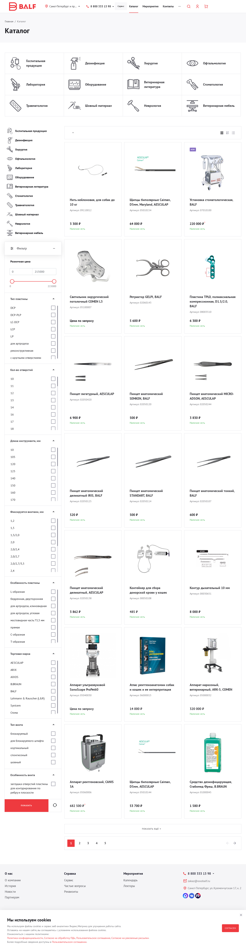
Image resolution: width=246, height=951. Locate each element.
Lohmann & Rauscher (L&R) (28, 698)
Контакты (168, 6)
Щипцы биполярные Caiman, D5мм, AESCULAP (150, 784)
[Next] (234, 843)
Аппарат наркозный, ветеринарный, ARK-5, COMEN (211, 687)
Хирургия (151, 63)
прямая (15, 627)
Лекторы (129, 886)
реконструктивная (22, 350)
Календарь (130, 880)
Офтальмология (214, 63)
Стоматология (213, 84)
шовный (16, 762)
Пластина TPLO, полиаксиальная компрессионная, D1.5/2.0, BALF (212, 301)
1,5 (12, 528)
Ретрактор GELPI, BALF (146, 297)
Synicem (16, 705)
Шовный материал (98, 106)
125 (13, 471)
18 (12, 428)
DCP (13, 308)
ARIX (14, 670)
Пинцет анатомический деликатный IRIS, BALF (86, 493)
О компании (13, 880)
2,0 (12, 542)
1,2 (12, 520)
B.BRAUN (16, 684)
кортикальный (20, 748)
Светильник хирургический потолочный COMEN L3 (89, 299)
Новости (10, 892)
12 (12, 393)
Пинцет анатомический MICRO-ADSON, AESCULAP (212, 396)
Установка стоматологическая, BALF (211, 202)
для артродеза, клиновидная (29, 606)
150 (13, 485)
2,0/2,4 (15, 549)
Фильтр (33, 248)
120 (13, 464)
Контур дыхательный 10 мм (210, 588)
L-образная (18, 591)
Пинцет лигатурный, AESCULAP (92, 394)
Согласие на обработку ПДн (59, 938)
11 (12, 386)
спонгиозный (19, 755)
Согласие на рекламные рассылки (130, 938)
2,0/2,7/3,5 (17, 563)
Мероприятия (151, 6)
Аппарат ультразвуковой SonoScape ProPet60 (87, 687)
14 (12, 407)
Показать (26, 805)
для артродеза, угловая (25, 613)
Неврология (152, 106)
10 (12, 379)
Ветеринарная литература (154, 84)
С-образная (18, 634)
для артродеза (20, 343)
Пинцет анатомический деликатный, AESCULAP (86, 590)
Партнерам (12, 897)
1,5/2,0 (15, 535)
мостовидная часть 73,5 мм (27, 620)
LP (12, 336)
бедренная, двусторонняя (27, 599)
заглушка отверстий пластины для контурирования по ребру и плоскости (29, 788)
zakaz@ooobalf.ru (199, 881)
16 (12, 414)
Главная (9, 21)
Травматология (37, 106)
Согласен (230, 928)
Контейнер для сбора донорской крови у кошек (148, 590)
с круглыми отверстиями (26, 358)
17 (12, 421)
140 (13, 478)
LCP (13, 329)
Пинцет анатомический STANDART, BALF (146, 493)
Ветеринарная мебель (219, 106)
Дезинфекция (95, 63)
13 (12, 400)
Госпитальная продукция (35, 63)
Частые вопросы (75, 886)
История (10, 886)
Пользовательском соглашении (69, 942)
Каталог (133, 6)
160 (13, 492)
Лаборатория (35, 84)
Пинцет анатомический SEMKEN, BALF (146, 396)
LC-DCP (15, 322)
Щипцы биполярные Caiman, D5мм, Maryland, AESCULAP (150, 202)
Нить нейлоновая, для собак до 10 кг (92, 202)
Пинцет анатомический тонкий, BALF (212, 493)
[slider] (12, 281)
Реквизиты (71, 892)
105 (13, 457)
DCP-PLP (16, 315)
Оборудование (95, 84)
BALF (14, 691)
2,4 (12, 570)
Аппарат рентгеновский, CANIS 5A (92, 784)
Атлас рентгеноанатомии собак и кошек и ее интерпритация (152, 687)
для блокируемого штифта (27, 741)
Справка (70, 873)
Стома (14, 712)
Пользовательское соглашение (93, 938)
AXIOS (14, 677)
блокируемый (19, 733)
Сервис (121, 6)
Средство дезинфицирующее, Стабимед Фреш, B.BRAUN (211, 784)
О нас (9, 873)
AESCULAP (17, 662)
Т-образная (18, 641)
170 (13, 499)
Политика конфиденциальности (25, 938)
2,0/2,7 (15, 556)
